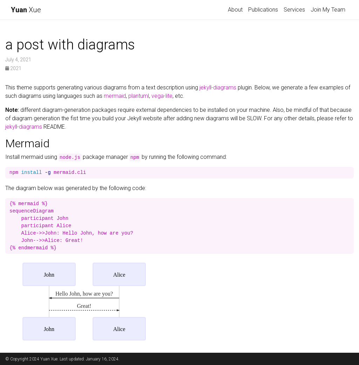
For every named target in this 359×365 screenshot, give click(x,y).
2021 (13, 68)
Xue (26, 10)
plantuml (138, 96)
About (235, 9)
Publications (263, 9)
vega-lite (161, 96)
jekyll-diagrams (217, 87)
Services (294, 9)
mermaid (115, 96)
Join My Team (328, 9)
